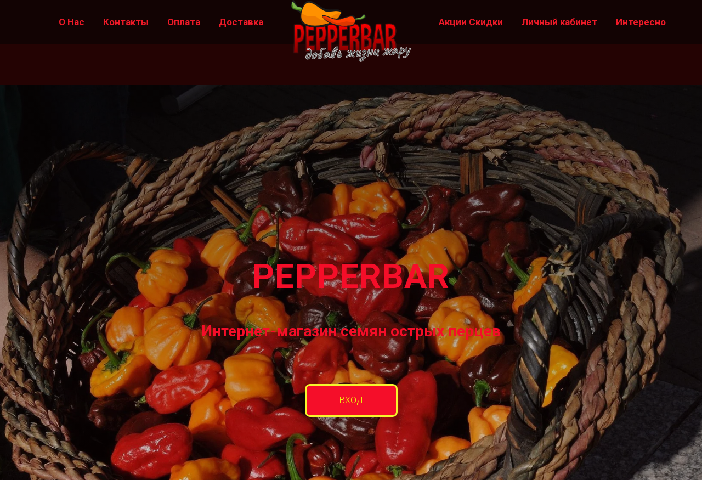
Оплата (183, 21)
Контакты (126, 21)
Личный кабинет (559, 21)
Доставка (241, 21)
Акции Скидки (471, 21)
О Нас (71, 21)
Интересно (641, 21)
